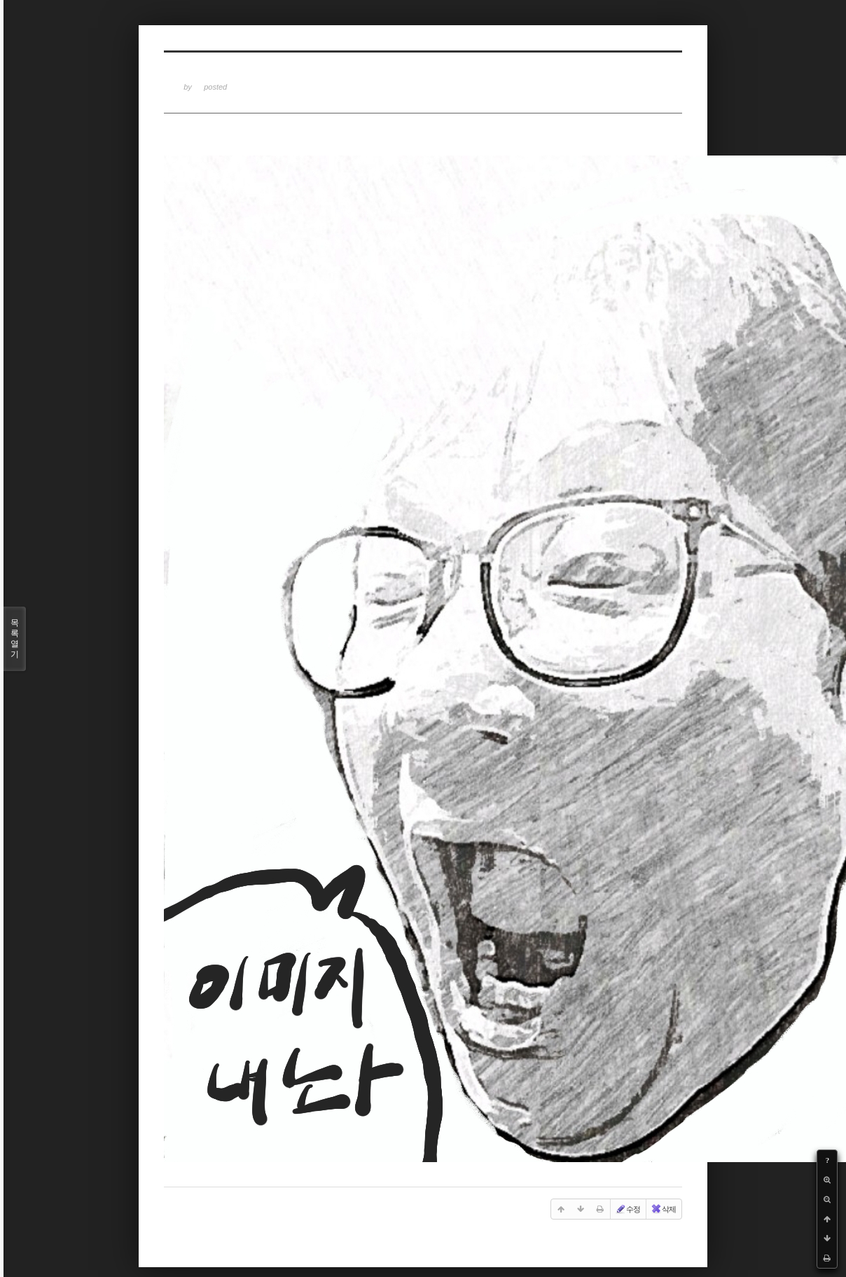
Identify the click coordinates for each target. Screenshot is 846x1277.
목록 (15, 639)
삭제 (663, 1209)
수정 (627, 1209)
